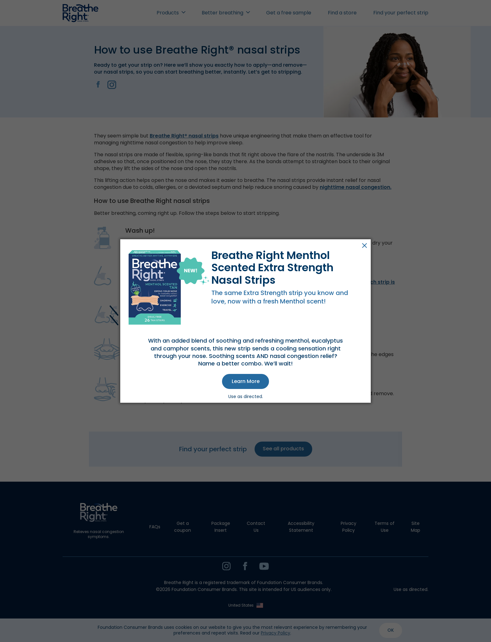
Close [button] (364, 245)
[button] (245, 381)
